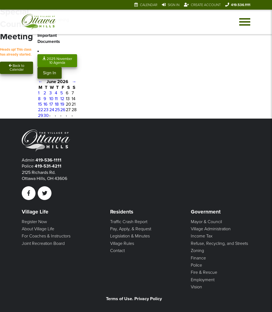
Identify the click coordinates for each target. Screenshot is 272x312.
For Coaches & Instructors (46, 236)
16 (45, 104)
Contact (117, 250)
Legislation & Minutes (130, 236)
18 (57, 104)
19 (62, 104)
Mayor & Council (206, 222)
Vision (196, 287)
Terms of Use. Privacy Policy (134, 298)
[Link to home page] (39, 22)
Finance (198, 258)
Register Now (34, 222)
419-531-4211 (48, 166)
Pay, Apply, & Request (130, 229)
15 (40, 104)
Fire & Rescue (204, 272)
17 (51, 104)
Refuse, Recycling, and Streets (219, 243)
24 (51, 110)
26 (62, 110)
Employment (202, 280)
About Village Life (38, 229)
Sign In (173, 5)
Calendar (148, 5)
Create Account (206, 5)
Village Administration (211, 229)
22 (40, 110)
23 (45, 110)
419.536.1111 (240, 5)
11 (56, 99)
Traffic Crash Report (128, 222)
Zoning (197, 250)
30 (46, 115)
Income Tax (202, 236)
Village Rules (122, 243)
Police (196, 265)
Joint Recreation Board (43, 243)
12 (62, 99)
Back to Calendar (16, 68)
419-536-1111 (48, 160)
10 (51, 99)
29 (40, 115)
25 (57, 110)
